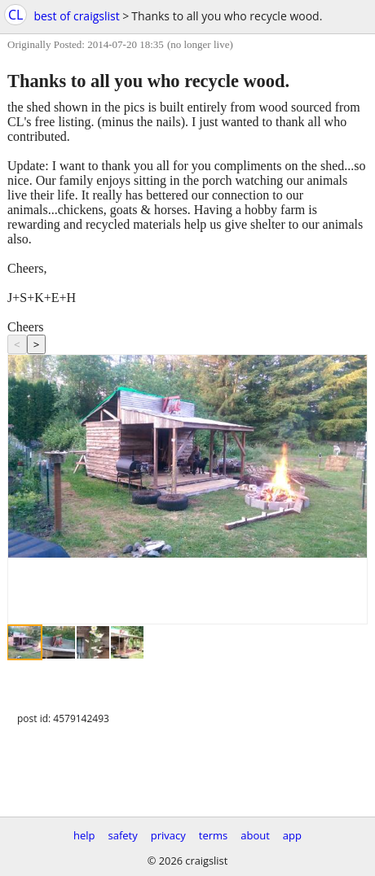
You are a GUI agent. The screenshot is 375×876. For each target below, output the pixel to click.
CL (15, 15)
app (292, 835)
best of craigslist (76, 16)
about (255, 835)
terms (213, 835)
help (84, 835)
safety (123, 835)
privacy (168, 835)
